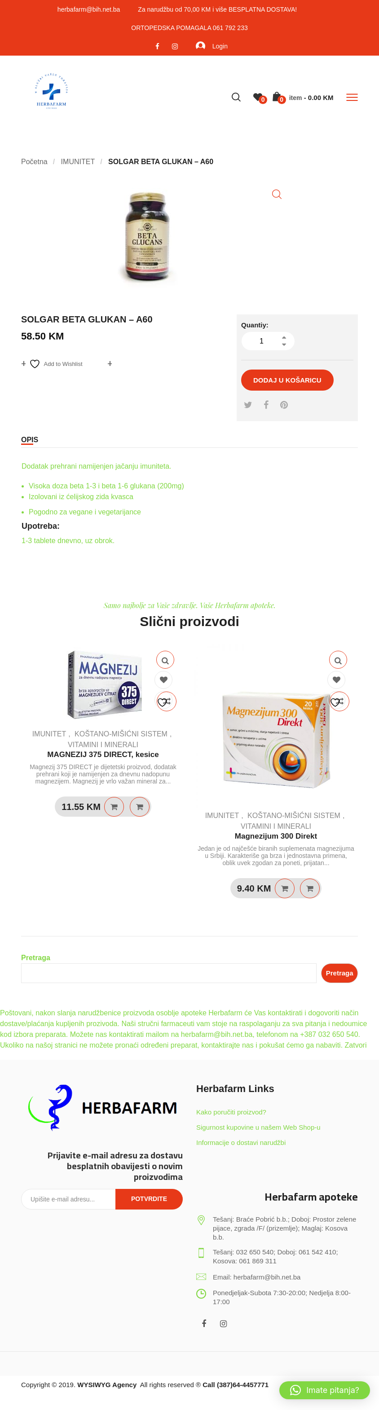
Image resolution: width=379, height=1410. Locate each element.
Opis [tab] (29, 440)
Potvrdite (149, 1198)
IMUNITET (49, 734)
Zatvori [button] (356, 1045)
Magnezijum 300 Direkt (276, 836)
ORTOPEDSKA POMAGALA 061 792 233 (189, 27)
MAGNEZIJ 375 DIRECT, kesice (103, 754)
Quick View (165, 660)
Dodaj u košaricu (287, 380)
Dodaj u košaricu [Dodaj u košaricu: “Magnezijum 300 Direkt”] (285, 888)
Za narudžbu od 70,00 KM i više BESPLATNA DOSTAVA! (217, 9)
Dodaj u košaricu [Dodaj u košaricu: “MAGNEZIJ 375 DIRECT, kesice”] (114, 807)
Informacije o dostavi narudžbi (241, 1142)
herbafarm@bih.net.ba (88, 9)
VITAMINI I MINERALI (103, 745)
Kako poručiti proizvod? (231, 1112)
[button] (277, 194)
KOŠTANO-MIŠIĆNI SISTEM (121, 734)
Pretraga (35, 958)
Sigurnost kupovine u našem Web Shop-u (258, 1127)
